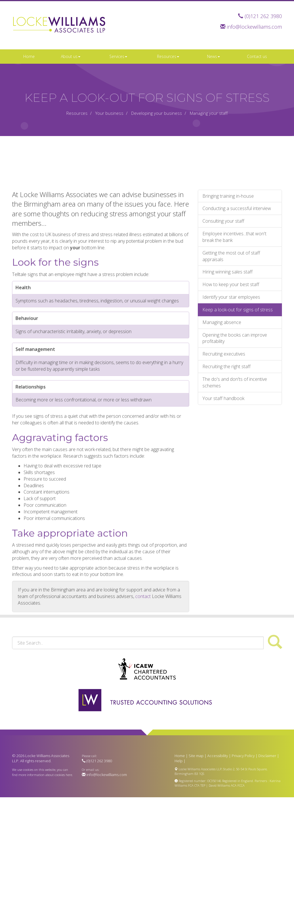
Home (29, 56)
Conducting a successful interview (236, 321)
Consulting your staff (223, 333)
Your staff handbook (223, 511)
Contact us (257, 56)
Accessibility (217, 755)
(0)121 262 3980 (263, 16)
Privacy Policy (243, 755)
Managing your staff (209, 113)
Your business (109, 113)
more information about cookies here (45, 775)
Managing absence (221, 435)
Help (179, 760)
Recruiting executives (223, 466)
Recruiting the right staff (226, 479)
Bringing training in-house (228, 308)
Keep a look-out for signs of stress (237, 422)
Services (118, 56)
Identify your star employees (231, 409)
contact (143, 709)
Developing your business (156, 113)
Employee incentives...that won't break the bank (234, 349)
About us (70, 56)
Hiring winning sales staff (227, 384)
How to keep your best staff (230, 397)
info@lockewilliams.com (254, 26)
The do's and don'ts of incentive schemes (234, 494)
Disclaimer (267, 755)
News (213, 56)
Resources (168, 56)
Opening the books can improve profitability (234, 450)
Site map (196, 755)
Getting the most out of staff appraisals (231, 368)
